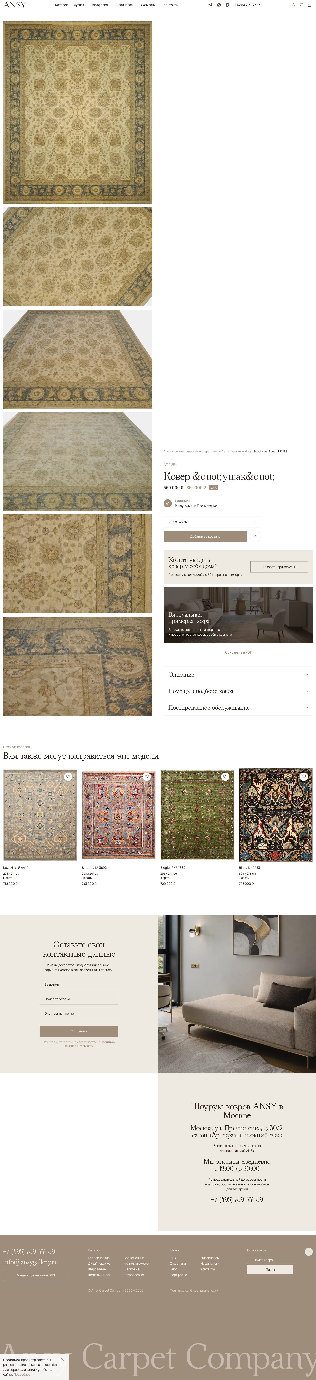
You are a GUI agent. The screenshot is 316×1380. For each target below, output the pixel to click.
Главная (169, 23)
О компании (148, 5)
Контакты (171, 5)
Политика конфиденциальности (194, 1290)
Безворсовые (134, 1275)
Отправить (79, 1031)
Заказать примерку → (279, 138)
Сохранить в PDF (238, 224)
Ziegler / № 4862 (172, 867)
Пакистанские (231, 23)
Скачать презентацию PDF (36, 1275)
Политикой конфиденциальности (89, 1044)
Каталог (61, 5)
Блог (173, 1269)
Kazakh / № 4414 (15, 867)
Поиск (270, 1269)
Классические (188, 23)
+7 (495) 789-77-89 (247, 5)
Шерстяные (210, 23)
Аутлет (79, 5)
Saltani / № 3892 (94, 867)
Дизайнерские (99, 1263)
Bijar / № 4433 (249, 867)
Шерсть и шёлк (99, 1275)
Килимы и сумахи (136, 1263)
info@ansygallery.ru (30, 1261)
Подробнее (22, 1374)
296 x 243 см (178, 93)
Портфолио (99, 5)
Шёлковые (131, 1269)
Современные (134, 1258)
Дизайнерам (123, 5)
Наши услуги (210, 1263)
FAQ (173, 1258)
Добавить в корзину (205, 108)
